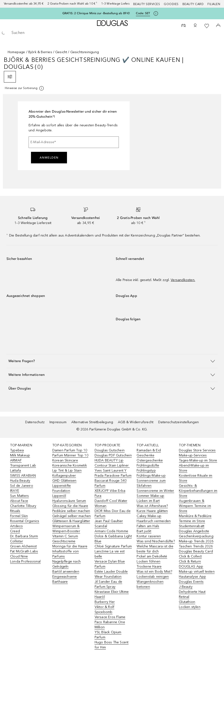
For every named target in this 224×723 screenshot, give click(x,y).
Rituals (15, 511)
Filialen (213, 4)
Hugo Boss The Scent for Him (112, 644)
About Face (19, 501)
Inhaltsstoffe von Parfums (65, 553)
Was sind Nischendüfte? (156, 541)
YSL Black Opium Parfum (108, 634)
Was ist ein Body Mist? (154, 571)
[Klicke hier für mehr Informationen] (156, 13)
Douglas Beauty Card (196, 551)
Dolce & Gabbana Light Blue (113, 538)
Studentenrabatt (191, 526)
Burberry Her (105, 602)
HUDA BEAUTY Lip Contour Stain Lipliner (112, 462)
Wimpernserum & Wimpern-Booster (66, 528)
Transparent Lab (23, 465)
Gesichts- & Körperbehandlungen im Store (198, 491)
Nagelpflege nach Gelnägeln (66, 564)
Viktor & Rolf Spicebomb (105, 609)
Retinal (184, 597)
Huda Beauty (20, 481)
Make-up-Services (193, 455)
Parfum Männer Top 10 (70, 455)
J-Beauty (186, 587)
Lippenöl (59, 496)
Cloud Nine (19, 556)
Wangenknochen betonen (150, 584)
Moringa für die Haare (69, 546)
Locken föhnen (148, 561)
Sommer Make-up (150, 496)
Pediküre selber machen (71, 511)
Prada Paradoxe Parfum (113, 475)
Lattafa (15, 470)
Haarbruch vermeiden (154, 521)
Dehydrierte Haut (192, 592)
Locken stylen (189, 607)
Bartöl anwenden (65, 571)
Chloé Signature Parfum (113, 546)
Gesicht (61, 52)
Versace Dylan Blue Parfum (110, 564)
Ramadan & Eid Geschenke (149, 452)
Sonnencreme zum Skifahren (151, 483)
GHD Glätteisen (64, 481)
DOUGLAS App (191, 566)
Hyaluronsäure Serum (69, 501)
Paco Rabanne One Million (110, 624)
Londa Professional (25, 561)
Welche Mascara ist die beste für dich (155, 548)
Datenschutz (35, 422)
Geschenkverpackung (196, 536)
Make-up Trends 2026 (196, 541)
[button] (112, 361)
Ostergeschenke (150, 460)
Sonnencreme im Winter (155, 491)
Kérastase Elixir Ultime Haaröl (112, 594)
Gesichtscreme (64, 541)
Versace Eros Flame (110, 617)
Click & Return (190, 561)
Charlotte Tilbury (23, 506)
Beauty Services (146, 4)
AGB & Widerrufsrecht (135, 422)
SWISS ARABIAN (23, 475)
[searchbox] (112, 32)
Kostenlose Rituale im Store (195, 478)
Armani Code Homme (111, 531)
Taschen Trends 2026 (196, 546)
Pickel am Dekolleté (152, 556)
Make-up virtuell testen (197, 571)
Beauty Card (193, 4)
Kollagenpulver (64, 475)
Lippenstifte (61, 486)
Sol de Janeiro (21, 486)
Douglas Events (191, 582)
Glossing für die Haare (70, 506)
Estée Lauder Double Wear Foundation (111, 574)
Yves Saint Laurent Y (111, 470)
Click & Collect (190, 556)
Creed (15, 531)
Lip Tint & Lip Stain (67, 470)
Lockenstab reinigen (153, 577)
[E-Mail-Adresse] (74, 142)
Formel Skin (19, 516)
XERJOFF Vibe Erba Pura (110, 493)
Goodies (171, 4)
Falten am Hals (148, 526)
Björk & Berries (40, 52)
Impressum (58, 422)
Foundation (61, 491)
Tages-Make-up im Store (198, 460)
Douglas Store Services (197, 450)
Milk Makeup (20, 455)
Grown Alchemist (23, 546)
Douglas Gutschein (110, 450)
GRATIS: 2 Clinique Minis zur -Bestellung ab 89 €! (96, 13)
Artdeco (16, 526)
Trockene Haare (149, 566)
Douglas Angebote (194, 531)
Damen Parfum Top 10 (69, 450)
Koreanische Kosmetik (69, 465)
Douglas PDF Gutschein (113, 455)
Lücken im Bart (148, 501)
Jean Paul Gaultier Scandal (109, 523)
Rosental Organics (24, 521)
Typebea (17, 450)
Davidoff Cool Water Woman (111, 503)
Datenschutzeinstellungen (178, 422)
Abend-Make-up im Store (194, 468)
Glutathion (187, 602)
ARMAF (16, 460)
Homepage (16, 52)
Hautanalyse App (192, 577)
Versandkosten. (183, 280)
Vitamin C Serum (65, 536)
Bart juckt (144, 531)
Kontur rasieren (149, 536)
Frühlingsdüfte (148, 465)
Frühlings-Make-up (151, 475)
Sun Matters (19, 496)
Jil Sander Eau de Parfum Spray (108, 584)
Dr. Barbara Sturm (24, 536)
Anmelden (49, 157)
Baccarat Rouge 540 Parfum (111, 483)
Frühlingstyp (146, 470)
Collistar (16, 541)
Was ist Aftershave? (152, 506)
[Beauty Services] (183, 26)
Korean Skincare (65, 460)
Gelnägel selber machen (71, 516)
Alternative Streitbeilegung (92, 422)
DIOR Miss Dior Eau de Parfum (113, 513)
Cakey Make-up (149, 516)
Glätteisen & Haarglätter (71, 521)
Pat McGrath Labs (24, 551)
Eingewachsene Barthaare (64, 579)
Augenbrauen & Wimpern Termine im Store (195, 506)
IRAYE (14, 491)
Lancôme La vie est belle (110, 553)
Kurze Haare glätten (152, 511)
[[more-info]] (24, 88)
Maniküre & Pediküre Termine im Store (195, 518)
